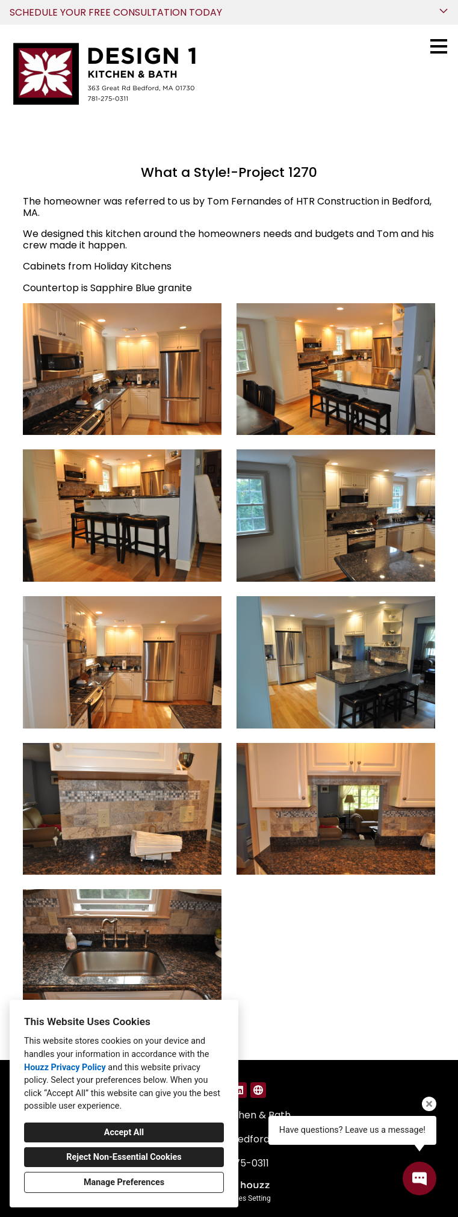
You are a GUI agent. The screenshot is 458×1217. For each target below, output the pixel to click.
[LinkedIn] (239, 1090)
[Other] (258, 1090)
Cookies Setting (245, 1198)
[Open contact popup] (419, 1178)
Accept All (124, 1132)
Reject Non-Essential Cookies (123, 1157)
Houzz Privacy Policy (65, 1067)
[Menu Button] (439, 46)
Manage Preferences (124, 1182)
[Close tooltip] (429, 1104)
